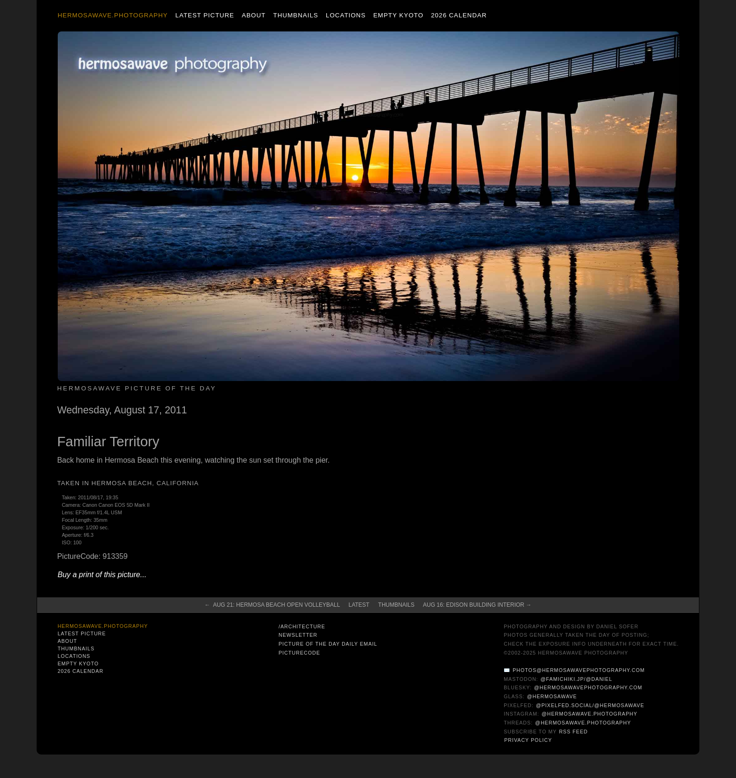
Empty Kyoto (398, 15)
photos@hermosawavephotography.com (578, 670)
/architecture (301, 626)
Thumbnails (295, 15)
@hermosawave (552, 696)
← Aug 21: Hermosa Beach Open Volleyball (272, 605)
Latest (358, 605)
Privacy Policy (528, 740)
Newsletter (297, 635)
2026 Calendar (459, 15)
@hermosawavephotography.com (588, 687)
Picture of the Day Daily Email (327, 644)
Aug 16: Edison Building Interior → (477, 605)
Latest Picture (205, 15)
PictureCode (299, 653)
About (254, 15)
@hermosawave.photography (589, 714)
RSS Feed (573, 731)
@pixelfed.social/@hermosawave (590, 705)
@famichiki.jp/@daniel (577, 679)
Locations (346, 15)
